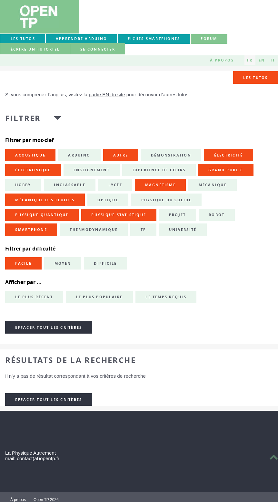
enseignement (92, 170)
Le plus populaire (99, 296)
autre (120, 155)
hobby (23, 184)
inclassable (69, 184)
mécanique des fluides (44, 200)
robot (216, 214)
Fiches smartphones (154, 38)
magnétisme (160, 184)
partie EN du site (107, 94)
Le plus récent (34, 296)
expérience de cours (159, 170)
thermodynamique (94, 229)
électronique (33, 170)
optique (107, 200)
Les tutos (23, 38)
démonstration (171, 155)
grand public (225, 170)
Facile (23, 263)
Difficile (105, 263)
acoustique (30, 155)
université (182, 229)
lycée (115, 184)
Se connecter (97, 49)
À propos (222, 60)
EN (262, 60)
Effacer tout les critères (48, 327)
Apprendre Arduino (81, 38)
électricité (228, 155)
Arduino (79, 155)
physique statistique (118, 214)
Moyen (63, 263)
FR (250, 60)
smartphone (31, 229)
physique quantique (41, 214)
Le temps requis (165, 296)
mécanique (213, 184)
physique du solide (166, 200)
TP (143, 229)
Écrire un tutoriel (35, 49)
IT (273, 60)
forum (209, 38)
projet (177, 214)
